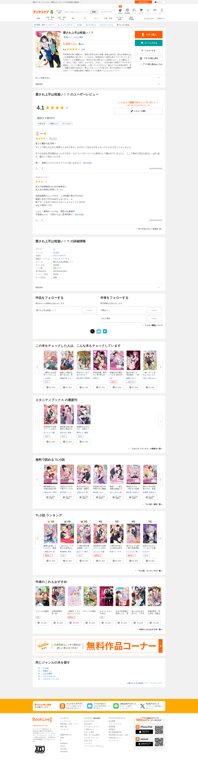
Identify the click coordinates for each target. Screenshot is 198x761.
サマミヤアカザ (123, 552)
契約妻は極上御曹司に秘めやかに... (66, 429)
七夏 (53, 433)
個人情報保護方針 (115, 732)
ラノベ (96, 18)
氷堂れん (136, 492)
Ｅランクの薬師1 (42, 611)
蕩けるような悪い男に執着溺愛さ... (132, 548)
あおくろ (80, 552)
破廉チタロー (131, 378)
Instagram (64, 743)
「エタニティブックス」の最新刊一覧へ (146, 449)
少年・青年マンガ (50, 18)
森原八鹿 (139, 552)
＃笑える (41, 124)
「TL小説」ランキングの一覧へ (150, 571)
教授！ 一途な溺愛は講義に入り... (116, 488)
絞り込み (59, 12)
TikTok (62, 746)
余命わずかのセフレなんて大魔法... (149, 548)
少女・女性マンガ (62, 18)
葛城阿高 (63, 552)
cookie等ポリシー (115, 738)
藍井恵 (128, 492)
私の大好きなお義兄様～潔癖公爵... (83, 488)
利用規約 (112, 729)
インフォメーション (91, 738)
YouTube (63, 749)
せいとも (46, 433)
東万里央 (63, 492)
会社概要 (112, 721)
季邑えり (80, 433)
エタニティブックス (61, 259)
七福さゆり (47, 492)
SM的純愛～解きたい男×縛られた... (100, 374)
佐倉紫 (145, 492)
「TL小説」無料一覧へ (153, 504)
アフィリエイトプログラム (94, 746)
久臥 (144, 378)
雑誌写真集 (131, 18)
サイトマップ (114, 741)
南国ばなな (89, 433)
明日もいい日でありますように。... (83, 374)
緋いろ (55, 552)
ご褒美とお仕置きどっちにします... (49, 374)
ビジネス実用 (119, 18)
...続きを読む (87, 163)
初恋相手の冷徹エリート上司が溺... (49, 429)
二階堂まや (47, 552)
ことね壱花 (72, 492)
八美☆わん (151, 378)
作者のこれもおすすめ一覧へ (151, 629)
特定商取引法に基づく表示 (119, 735)
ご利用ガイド (160, 18)
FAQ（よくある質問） (92, 735)
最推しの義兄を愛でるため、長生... (66, 374)
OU (111, 378)
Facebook (64, 752)
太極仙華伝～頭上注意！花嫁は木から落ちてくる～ (154, 614)
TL (85, 18)
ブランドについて (115, 724)
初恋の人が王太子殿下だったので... (66, 488)
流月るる (63, 433)
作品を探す (88, 724)
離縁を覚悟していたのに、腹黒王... (49, 548)
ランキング (64, 729)
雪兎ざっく (68, 37)
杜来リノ (113, 552)
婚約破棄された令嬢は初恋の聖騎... (49, 488)
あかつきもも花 (115, 492)
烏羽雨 (87, 378)
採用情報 (112, 727)
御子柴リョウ (89, 552)
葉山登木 (80, 378)
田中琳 (88, 492)
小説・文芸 (108, 18)
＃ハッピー (67, 124)
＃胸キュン (53, 124)
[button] (50, 387)
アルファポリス (59, 256)
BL (73, 18)
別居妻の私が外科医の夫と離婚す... (99, 488)
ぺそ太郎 (46, 378)
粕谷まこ (96, 378)
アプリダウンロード (91, 727)
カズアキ (71, 378)
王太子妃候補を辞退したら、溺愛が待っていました (122, 614)
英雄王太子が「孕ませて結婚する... (132, 488)
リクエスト (88, 743)
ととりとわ (130, 552)
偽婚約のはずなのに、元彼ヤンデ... (83, 429)
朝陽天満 (63, 378)
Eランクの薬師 (90, 611)
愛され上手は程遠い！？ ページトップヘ (145, 683)
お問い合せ (88, 741)
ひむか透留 (78, 37)
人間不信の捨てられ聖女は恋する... (116, 548)
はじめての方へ (149, 18)
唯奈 (69, 433)
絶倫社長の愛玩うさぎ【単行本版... (116, 374)
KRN (54, 492)
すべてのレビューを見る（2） (150, 229)
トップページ (65, 721)
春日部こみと (98, 492)
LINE (62, 738)
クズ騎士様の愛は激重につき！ (83, 547)
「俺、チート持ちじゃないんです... (149, 374)
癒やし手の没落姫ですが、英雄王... (149, 488)
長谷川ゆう (72, 552)
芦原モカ (152, 492)
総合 (38, 18)
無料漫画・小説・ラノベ (69, 724)
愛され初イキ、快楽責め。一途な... (132, 374)
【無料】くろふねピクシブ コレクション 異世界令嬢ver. (74, 614)
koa (41, 133)
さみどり (146, 552)
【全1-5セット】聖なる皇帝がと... (67, 547)
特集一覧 (63, 727)
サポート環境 (89, 732)
